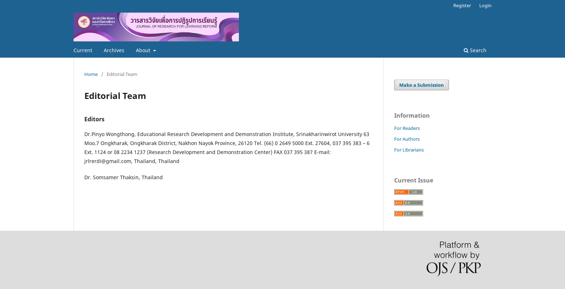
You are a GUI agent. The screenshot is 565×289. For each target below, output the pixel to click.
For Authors (407, 139)
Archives (114, 50)
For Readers (407, 128)
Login (485, 5)
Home (91, 74)
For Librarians (409, 149)
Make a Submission (421, 85)
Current (83, 50)
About (144, 50)
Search (475, 50)
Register (462, 5)
